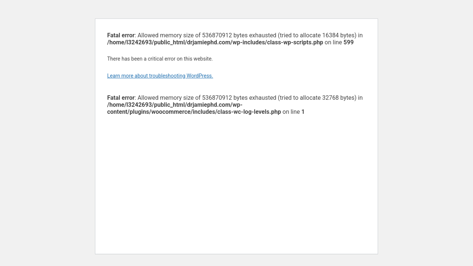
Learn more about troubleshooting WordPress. (160, 76)
